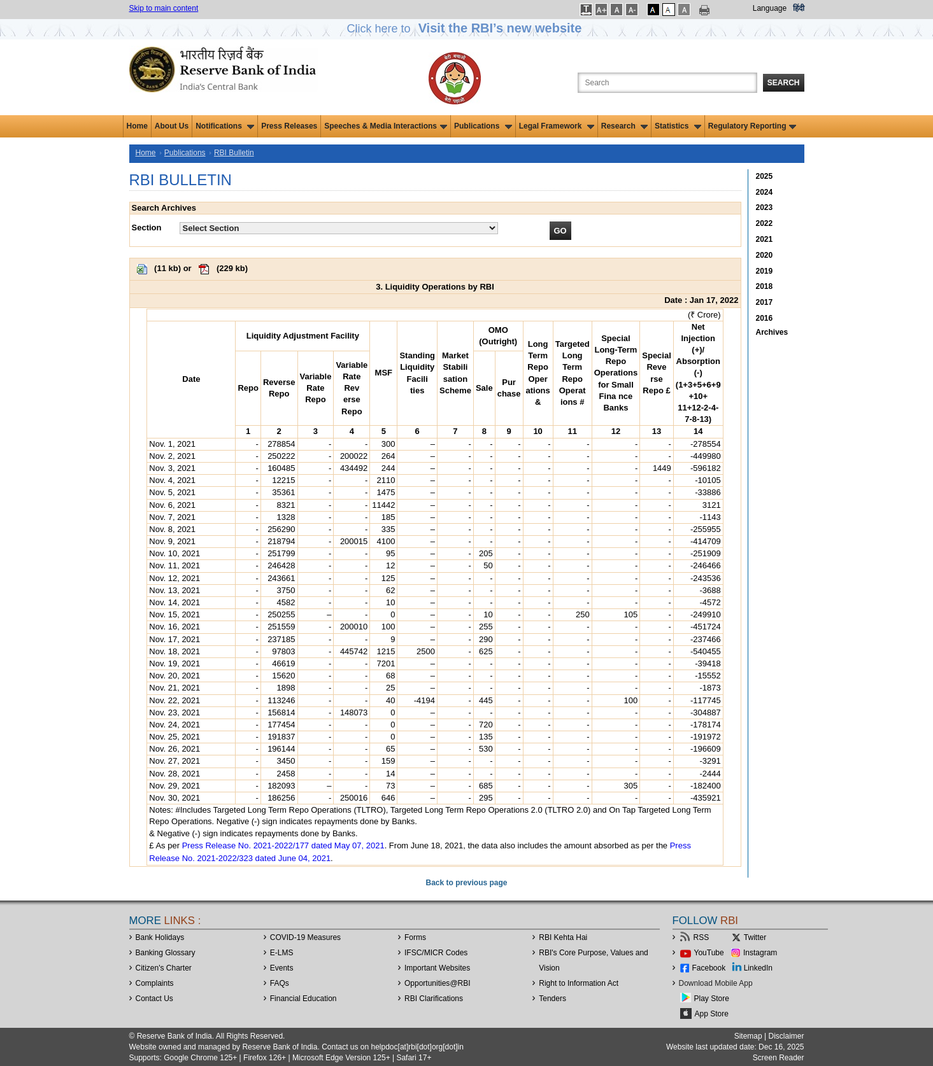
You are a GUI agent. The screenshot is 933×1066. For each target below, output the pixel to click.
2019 (764, 271)
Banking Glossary (166, 952)
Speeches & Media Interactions (385, 126)
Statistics (678, 126)
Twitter (755, 937)
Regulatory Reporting (752, 126)
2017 (764, 302)
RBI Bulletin (234, 152)
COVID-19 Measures (305, 937)
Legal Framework (556, 126)
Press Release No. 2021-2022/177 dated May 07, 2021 (283, 845)
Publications (483, 126)
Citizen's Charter (164, 968)
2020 (764, 255)
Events (282, 968)
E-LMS (282, 952)
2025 (764, 176)
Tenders (552, 998)
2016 (764, 318)
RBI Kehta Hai (563, 937)
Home (137, 126)
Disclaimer (786, 1036)
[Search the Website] (667, 83)
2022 (764, 223)
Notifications (225, 126)
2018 (764, 286)
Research (624, 126)
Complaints (155, 983)
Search (783, 82)
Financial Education (303, 998)
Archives (772, 332)
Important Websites (437, 968)
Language (770, 8)
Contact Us (154, 998)
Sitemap (748, 1036)
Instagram (760, 952)
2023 (764, 207)
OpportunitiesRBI (437, 983)
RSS (701, 937)
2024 (764, 192)
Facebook (709, 968)
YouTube (709, 952)
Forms (415, 937)
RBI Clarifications (433, 998)
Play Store (711, 998)
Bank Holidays (160, 937)
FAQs (279, 983)
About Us (172, 126)
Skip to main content (164, 8)
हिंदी (798, 8)
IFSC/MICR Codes (435, 952)
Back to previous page (466, 882)
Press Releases (289, 126)
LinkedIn (758, 968)
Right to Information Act (578, 983)
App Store (712, 1013)
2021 (764, 239)
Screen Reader (778, 1057)
